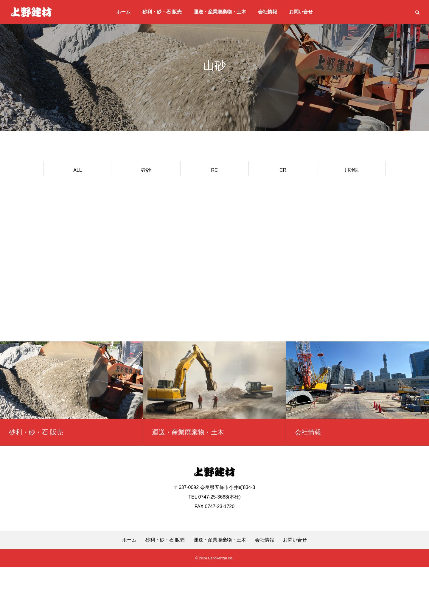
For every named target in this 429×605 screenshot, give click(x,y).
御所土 (283, 187)
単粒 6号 (146, 187)
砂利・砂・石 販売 (162, 11)
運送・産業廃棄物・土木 (220, 11)
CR (282, 170)
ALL (77, 170)
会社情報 (267, 11)
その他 (146, 205)
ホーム (123, 11)
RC (214, 170)
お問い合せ (301, 11)
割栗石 (77, 205)
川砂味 (351, 170)
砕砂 (146, 170)
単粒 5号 (214, 187)
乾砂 (351, 187)
